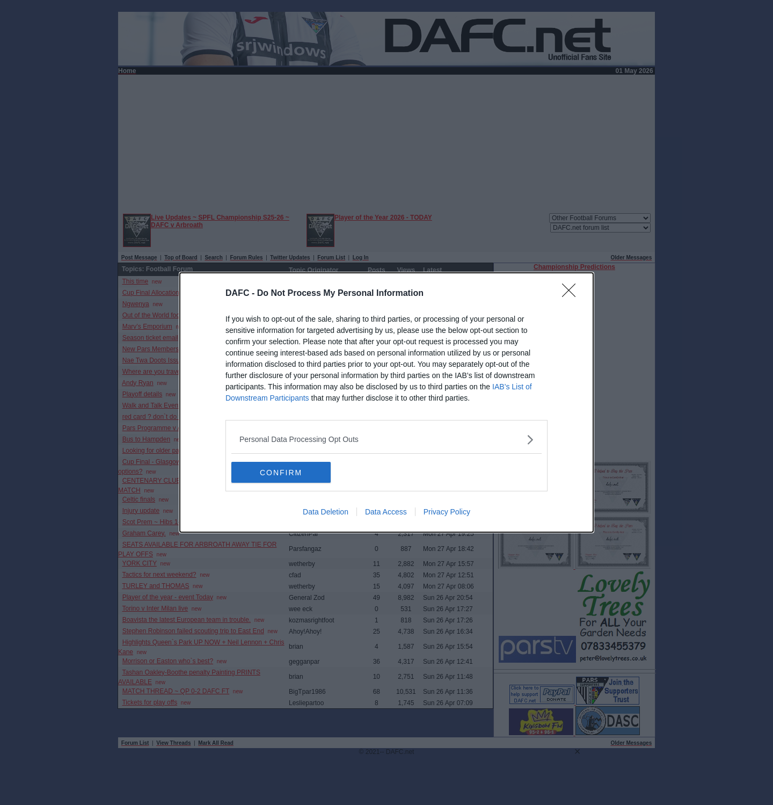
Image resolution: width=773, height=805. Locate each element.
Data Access (386, 512)
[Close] (572, 294)
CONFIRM (282, 472)
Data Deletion (325, 512)
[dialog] (386, 403)
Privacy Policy (447, 512)
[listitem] (386, 439)
